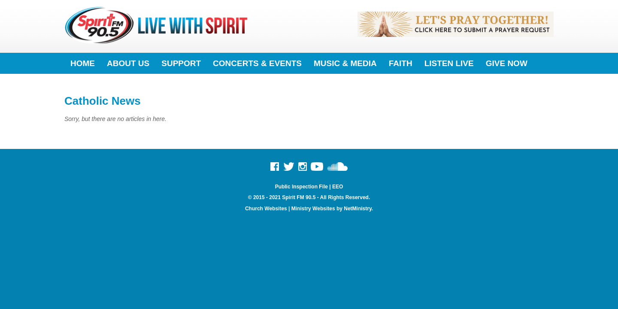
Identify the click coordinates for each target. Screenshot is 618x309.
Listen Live (449, 63)
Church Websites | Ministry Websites (290, 209)
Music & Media (345, 63)
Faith (400, 63)
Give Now (506, 63)
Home (82, 63)
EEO (337, 187)
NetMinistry (357, 209)
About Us (128, 63)
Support (181, 63)
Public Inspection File (301, 187)
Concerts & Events (257, 63)
